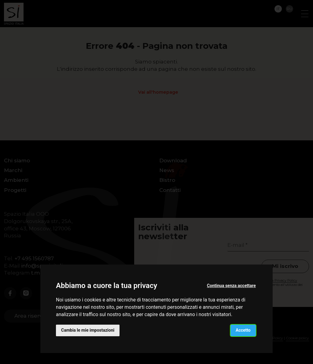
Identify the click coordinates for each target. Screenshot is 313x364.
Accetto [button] (243, 330)
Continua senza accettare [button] (231, 285)
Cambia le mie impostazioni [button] (87, 330)
